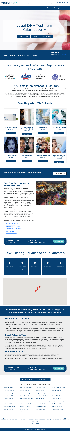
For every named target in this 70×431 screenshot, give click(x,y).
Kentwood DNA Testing (9, 403)
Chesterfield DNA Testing (9, 406)
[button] (37, 288)
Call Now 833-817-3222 (27, 379)
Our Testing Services (58, 8)
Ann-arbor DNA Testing (9, 390)
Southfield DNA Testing (57, 395)
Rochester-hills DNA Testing (42, 395)
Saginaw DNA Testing (41, 403)
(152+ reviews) (63, 54)
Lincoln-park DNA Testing (9, 411)
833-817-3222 (35, 423)
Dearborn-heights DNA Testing (43, 401)
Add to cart (11, 133)
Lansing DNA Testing (24, 390)
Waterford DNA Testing (9, 398)
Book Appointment (59, 173)
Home (49, 8)
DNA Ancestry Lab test (12, 223)
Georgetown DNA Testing (58, 401)
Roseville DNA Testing (25, 406)
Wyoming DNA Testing (25, 395)
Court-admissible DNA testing (14, 228)
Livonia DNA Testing (8, 393)
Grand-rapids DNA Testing (26, 387)
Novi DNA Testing (40, 398)
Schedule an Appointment (42, 37)
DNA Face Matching (11, 233)
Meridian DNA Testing (57, 406)
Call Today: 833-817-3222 (62, 2)
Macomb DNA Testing (25, 393)
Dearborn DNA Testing (57, 390)
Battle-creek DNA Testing (26, 403)
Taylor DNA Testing (56, 398)
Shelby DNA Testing (40, 393)
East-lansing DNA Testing (58, 403)
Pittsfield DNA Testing (41, 409)
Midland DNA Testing (8, 409)
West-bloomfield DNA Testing (26, 398)
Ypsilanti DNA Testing (25, 411)
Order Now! (59, 241)
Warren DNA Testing (40, 387)
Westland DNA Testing (57, 393)
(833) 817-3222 (12, 242)
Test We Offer (23, 37)
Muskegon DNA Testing (57, 409)
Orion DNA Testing (24, 409)
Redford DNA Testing (41, 406)
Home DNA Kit (10, 231)
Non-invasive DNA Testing (13, 226)
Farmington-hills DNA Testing (10, 395)
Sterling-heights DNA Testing (58, 387)
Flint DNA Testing (40, 390)
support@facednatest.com (37, 242)
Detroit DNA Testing (8, 387)
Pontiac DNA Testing (24, 401)
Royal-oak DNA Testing (9, 401)
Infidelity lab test (10, 225)
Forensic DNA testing (11, 229)
